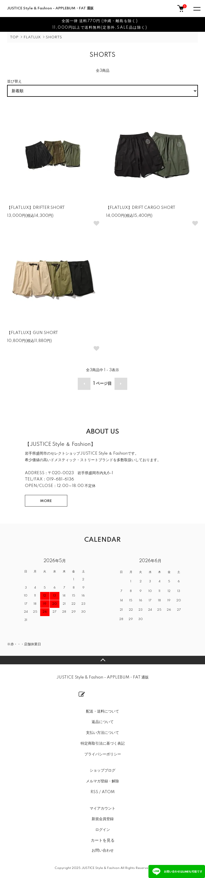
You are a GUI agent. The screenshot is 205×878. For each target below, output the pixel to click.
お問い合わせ (103, 850)
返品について (103, 722)
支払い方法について (102, 733)
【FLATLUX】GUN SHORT (32, 333)
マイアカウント (102, 808)
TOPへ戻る (102, 660)
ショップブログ (102, 770)
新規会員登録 (103, 819)
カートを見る (103, 840)
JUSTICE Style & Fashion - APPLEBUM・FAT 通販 (50, 8)
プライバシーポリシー (102, 754)
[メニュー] (196, 8)
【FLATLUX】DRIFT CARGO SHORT (140, 208)
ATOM (108, 792)
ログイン (102, 830)
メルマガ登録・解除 (102, 781)
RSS (94, 792)
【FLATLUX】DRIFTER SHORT (36, 208)
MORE (46, 501)
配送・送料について (102, 711)
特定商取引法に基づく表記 (103, 743)
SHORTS (54, 37)
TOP (14, 37)
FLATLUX (32, 37)
